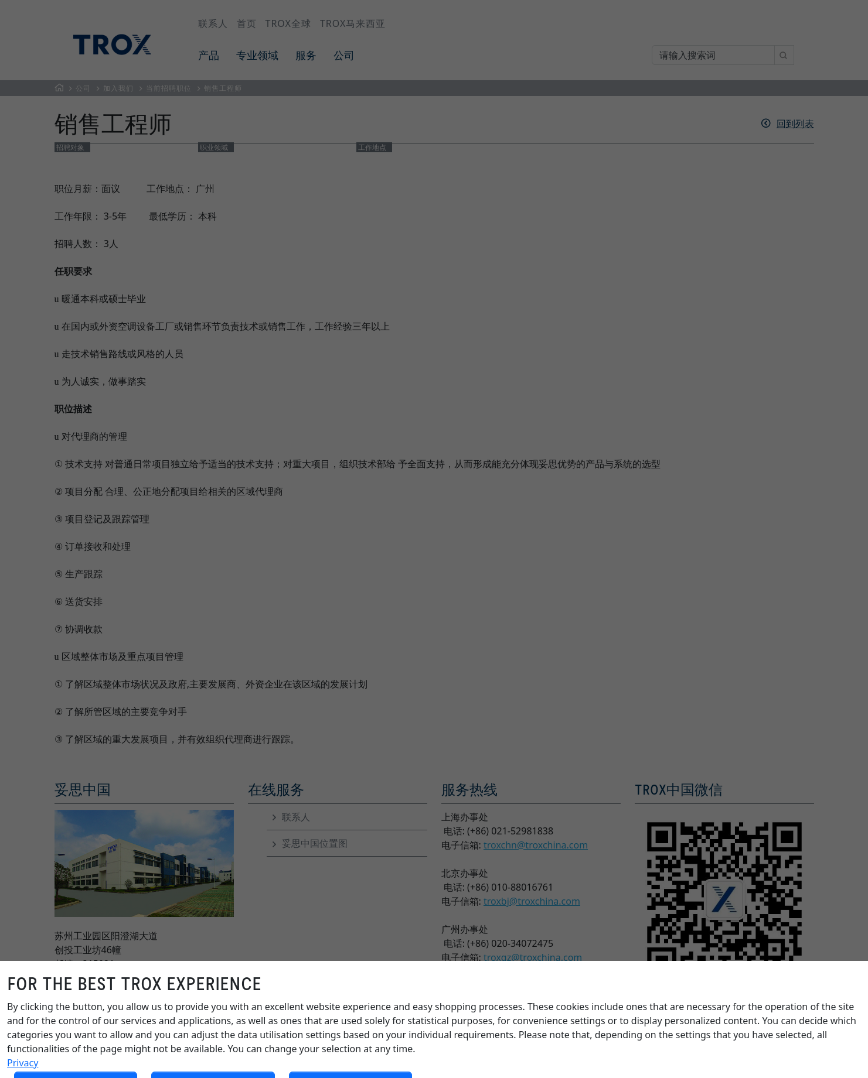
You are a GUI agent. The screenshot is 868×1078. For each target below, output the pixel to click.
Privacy (22, 1062)
